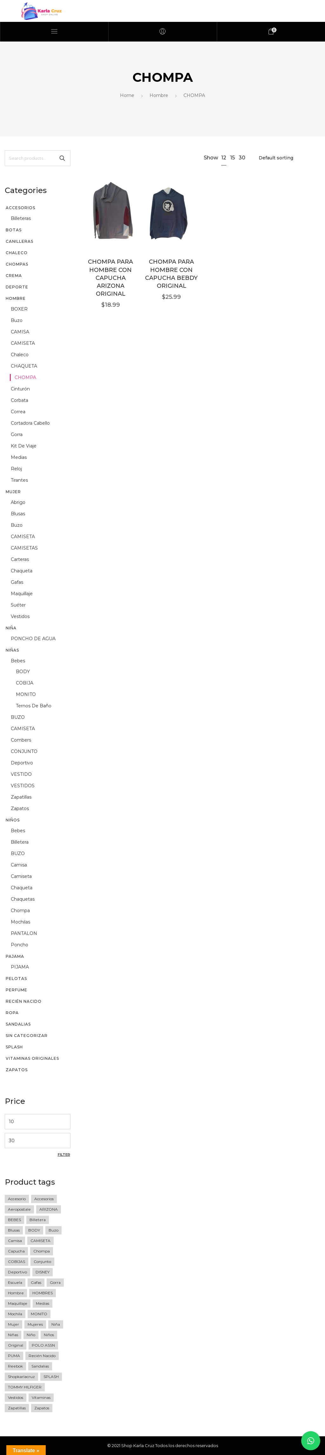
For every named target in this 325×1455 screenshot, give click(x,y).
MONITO (26, 694)
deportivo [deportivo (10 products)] (17, 1272)
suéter (18, 605)
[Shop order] (287, 157)
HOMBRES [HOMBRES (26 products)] (42, 1293)
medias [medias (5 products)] (42, 1303)
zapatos (20, 808)
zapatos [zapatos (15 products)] (41, 1408)
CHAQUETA (24, 366)
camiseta (21, 876)
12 (223, 158)
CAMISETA (23, 343)
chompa (20, 910)
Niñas (12, 650)
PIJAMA (20, 967)
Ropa (12, 1012)
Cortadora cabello (30, 423)
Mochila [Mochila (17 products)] (15, 1313)
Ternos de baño (33, 706)
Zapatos (17, 1069)
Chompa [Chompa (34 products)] (41, 1251)
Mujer (13, 491)
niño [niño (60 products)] (31, 1334)
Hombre (158, 95)
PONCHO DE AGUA (33, 638)
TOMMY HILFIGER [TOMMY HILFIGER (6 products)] (25, 1387)
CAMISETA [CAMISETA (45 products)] (40, 1240)
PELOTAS (16, 978)
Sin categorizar (27, 1035)
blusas (18, 514)
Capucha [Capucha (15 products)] (16, 1251)
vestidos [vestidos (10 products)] (15, 1397)
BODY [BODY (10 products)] (34, 1230)
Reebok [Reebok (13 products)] (15, 1366)
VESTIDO (21, 774)
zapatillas (21, 797)
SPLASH (14, 1047)
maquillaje (22, 593)
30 (242, 158)
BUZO (18, 717)
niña (11, 628)
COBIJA (24, 683)
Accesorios (20, 207)
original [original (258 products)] (15, 1345)
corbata (19, 400)
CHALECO (17, 252)
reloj (16, 469)
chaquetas (23, 899)
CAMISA (20, 332)
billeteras (21, 218)
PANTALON (24, 933)
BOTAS (14, 230)
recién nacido (24, 1001)
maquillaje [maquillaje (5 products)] (17, 1303)
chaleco (20, 354)
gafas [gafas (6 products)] (36, 1282)
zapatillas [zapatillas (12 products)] (17, 1408)
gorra (17, 434)
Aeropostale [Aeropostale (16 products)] (19, 1209)
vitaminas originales (32, 1058)
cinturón (20, 389)
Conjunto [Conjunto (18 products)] (42, 1261)
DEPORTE (17, 287)
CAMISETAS (24, 548)
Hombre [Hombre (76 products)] (16, 1293)
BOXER (19, 309)
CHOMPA (25, 377)
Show (211, 158)
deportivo (22, 763)
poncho (19, 945)
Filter (64, 1154)
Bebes (18, 661)
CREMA (14, 275)
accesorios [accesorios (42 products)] (44, 1198)
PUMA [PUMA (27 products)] (14, 1355)
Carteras (20, 559)
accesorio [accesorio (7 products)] (17, 1198)
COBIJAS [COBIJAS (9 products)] (16, 1261)
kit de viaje (23, 446)
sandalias (18, 1024)
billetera (20, 842)
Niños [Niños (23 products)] (49, 1334)
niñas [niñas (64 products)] (13, 1334)
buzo (17, 320)
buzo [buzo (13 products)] (53, 1230)
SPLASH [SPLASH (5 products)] (51, 1376)
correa (18, 412)
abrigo (18, 502)
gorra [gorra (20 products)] (55, 1282)
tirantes (19, 480)
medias (19, 457)
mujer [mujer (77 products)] (13, 1324)
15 (232, 158)
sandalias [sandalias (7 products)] (40, 1366)
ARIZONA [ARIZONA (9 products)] (48, 1209)
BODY (23, 671)
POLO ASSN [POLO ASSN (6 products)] (43, 1345)
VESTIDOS (23, 786)
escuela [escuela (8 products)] (15, 1282)
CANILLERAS (19, 241)
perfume (16, 990)
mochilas (20, 922)
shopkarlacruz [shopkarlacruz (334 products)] (21, 1376)
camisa (19, 865)
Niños (13, 820)
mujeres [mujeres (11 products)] (35, 1324)
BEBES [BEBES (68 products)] (14, 1219)
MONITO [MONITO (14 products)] (39, 1313)
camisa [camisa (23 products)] (15, 1240)
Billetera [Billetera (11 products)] (38, 1219)
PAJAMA (15, 956)
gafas (17, 582)
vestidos (20, 616)
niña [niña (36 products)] (55, 1324)
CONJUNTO (24, 751)
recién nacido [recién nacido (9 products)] (42, 1355)
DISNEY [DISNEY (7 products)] (43, 1272)
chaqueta (21, 571)
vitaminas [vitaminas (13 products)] (41, 1397)
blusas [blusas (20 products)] (14, 1230)
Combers (21, 740)
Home (127, 95)
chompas (17, 264)
